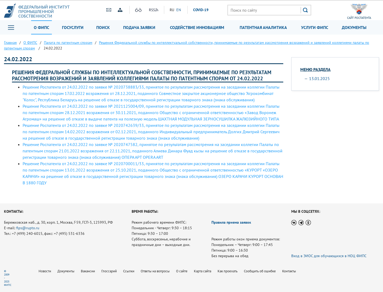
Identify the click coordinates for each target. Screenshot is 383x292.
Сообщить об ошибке (260, 271)
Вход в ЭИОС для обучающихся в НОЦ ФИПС (329, 255)
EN (178, 9)
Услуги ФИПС (314, 27)
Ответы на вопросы (155, 271)
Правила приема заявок (231, 222)
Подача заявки (139, 27)
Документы (354, 27)
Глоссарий (109, 271)
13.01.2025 (319, 78)
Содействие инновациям (197, 27)
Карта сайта (202, 271)
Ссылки (128, 271)
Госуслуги (73, 27)
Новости (45, 271)
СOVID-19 (201, 9)
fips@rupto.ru (27, 228)
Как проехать (228, 271)
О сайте (182, 271)
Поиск (103, 27)
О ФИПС (41, 27)
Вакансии (88, 271)
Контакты (289, 271)
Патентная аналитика (263, 27)
